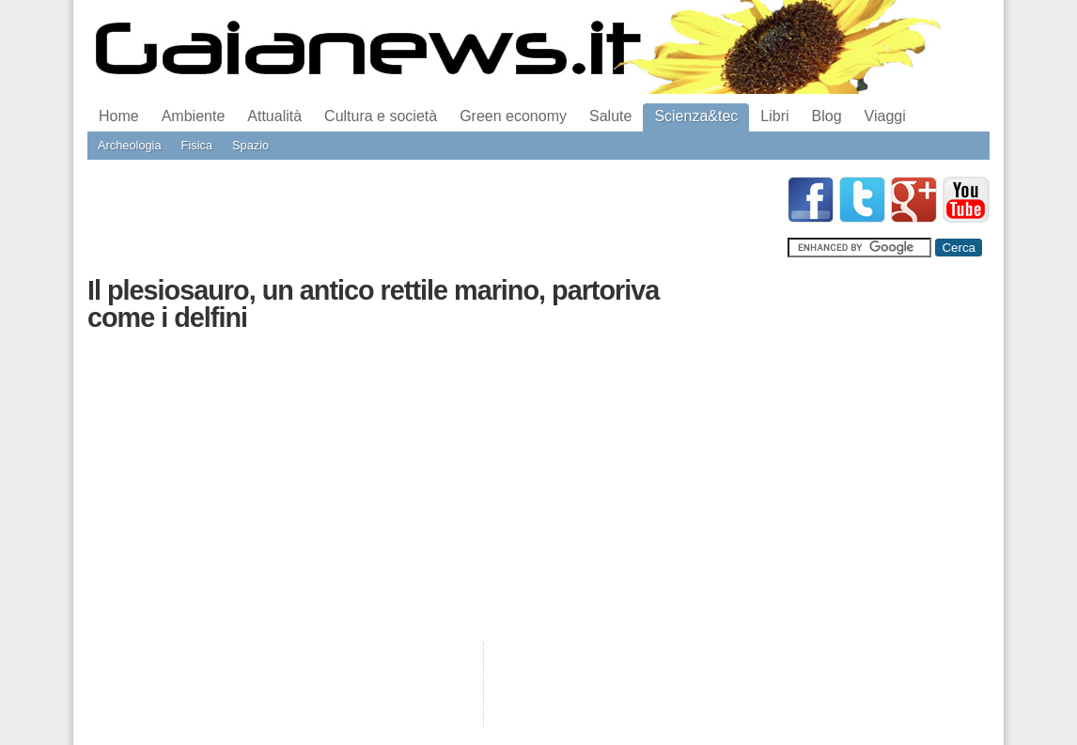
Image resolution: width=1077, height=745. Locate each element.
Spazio (250, 145)
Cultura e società (380, 116)
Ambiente (194, 116)
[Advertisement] (429, 219)
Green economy (513, 116)
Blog (827, 116)
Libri (774, 116)
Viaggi (885, 116)
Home (119, 116)
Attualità (274, 116)
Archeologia (130, 145)
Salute (610, 116)
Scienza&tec (696, 116)
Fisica (196, 145)
